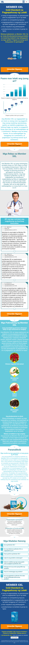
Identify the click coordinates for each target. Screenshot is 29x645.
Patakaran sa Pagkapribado (9, 633)
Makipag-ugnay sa (21, 633)
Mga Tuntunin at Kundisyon (20, 631)
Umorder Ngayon (14, 69)
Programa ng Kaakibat (7, 631)
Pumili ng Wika (14, 637)
